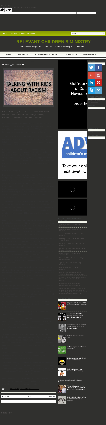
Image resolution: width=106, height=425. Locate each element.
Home (8, 54)
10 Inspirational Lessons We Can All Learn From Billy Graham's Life (76, 326)
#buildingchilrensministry (22, 389)
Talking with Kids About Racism (20, 62)
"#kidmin (12, 389)
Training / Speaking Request (46, 54)
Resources (23, 54)
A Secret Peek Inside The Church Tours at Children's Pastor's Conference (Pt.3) (76, 387)
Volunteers (71, 54)
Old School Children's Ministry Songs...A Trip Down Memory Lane (75, 315)
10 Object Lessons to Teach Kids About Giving (76, 358)
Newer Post (5, 396)
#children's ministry (34, 389)
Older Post (52, 396)
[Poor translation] (8, 10)
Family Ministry (90, 54)
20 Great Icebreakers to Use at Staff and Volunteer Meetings (76, 398)
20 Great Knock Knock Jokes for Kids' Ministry (75, 369)
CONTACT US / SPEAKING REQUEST (23, 34)
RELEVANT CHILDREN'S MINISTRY (53, 41)
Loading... (91, 132)
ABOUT (4, 34)
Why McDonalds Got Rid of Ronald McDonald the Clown (77, 303)
